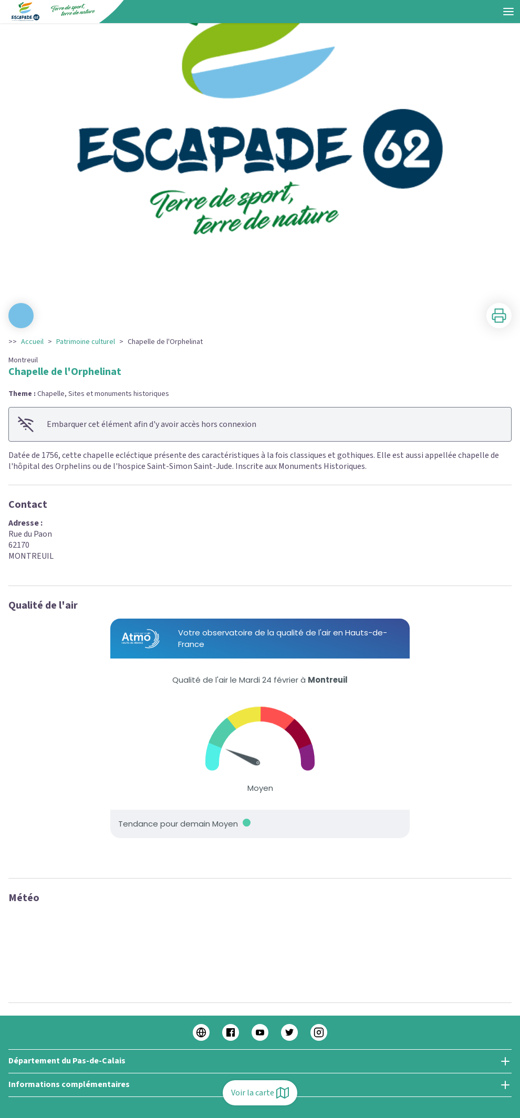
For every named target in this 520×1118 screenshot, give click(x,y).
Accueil (32, 342)
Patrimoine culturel (85, 342)
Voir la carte (260, 1092)
